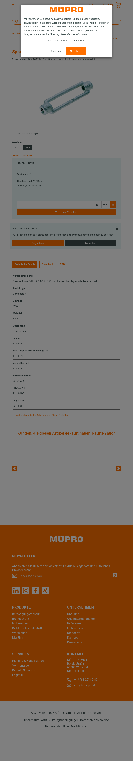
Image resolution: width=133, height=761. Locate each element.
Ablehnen (56, 51)
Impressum (80, 40)
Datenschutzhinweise (58, 40)
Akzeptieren (76, 51)
